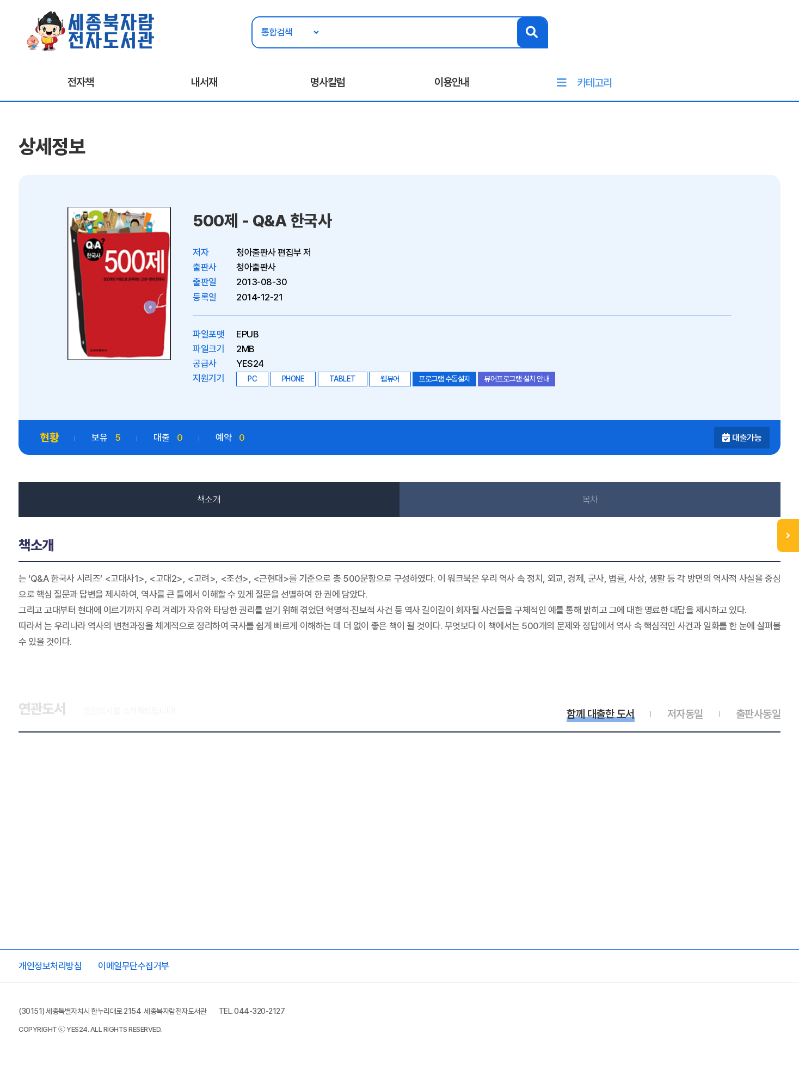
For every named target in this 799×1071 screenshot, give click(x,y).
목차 (590, 499)
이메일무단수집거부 (133, 966)
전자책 (80, 82)
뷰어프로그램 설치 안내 (516, 378)
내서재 (204, 82)
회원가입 (770, 42)
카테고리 (594, 82)
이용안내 (451, 82)
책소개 (209, 499)
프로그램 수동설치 (444, 378)
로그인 (733, 42)
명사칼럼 (327, 82)
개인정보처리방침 (50, 966)
